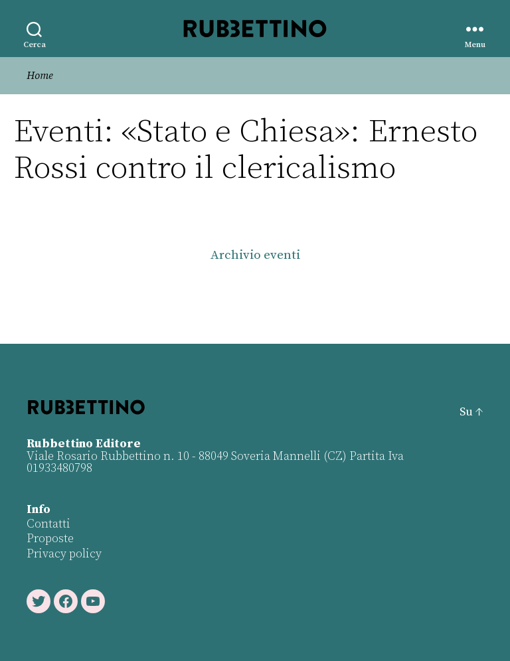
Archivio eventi (255, 255)
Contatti (48, 524)
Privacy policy (64, 553)
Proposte (50, 538)
